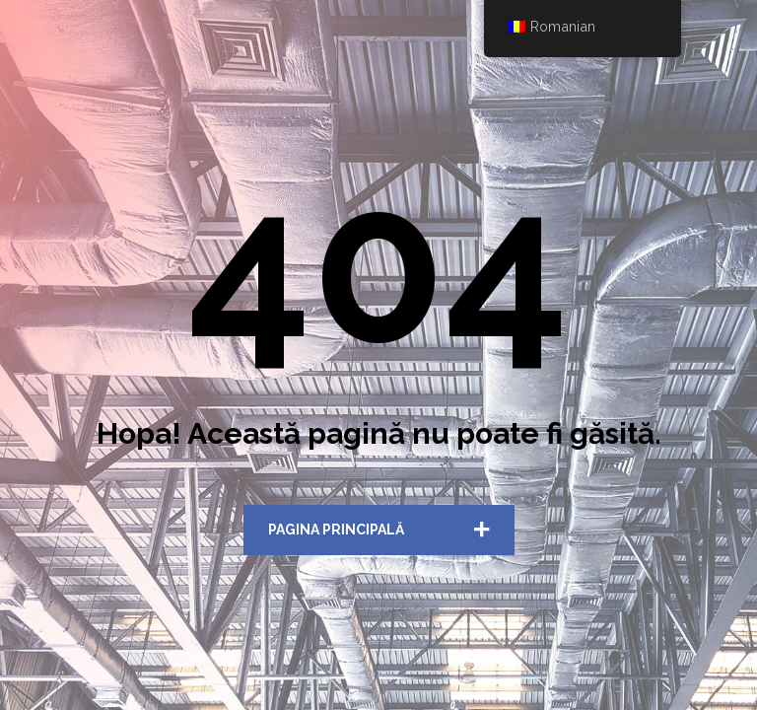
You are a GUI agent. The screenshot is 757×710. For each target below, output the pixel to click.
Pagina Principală (336, 529)
